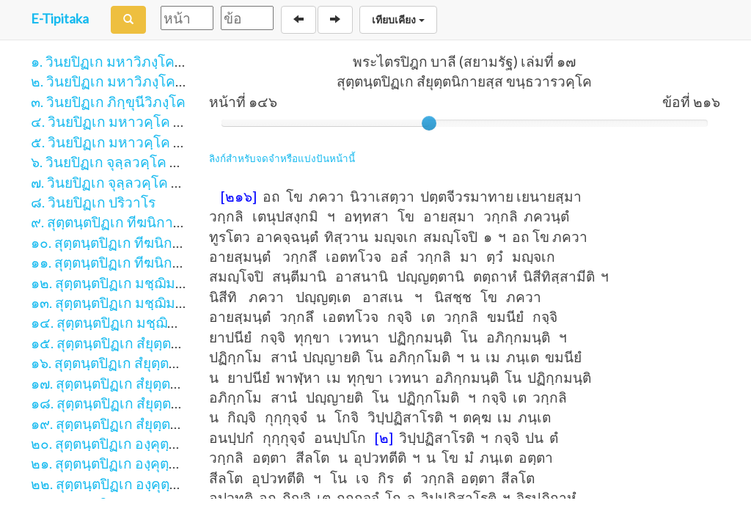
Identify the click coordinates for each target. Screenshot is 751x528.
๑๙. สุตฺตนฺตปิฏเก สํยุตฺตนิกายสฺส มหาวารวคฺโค (170, 423)
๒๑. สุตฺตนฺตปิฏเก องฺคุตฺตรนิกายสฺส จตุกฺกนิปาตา (174, 463)
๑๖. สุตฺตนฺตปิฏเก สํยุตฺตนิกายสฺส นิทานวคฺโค (163, 362)
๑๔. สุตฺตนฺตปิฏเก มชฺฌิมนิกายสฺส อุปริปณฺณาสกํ (174, 322)
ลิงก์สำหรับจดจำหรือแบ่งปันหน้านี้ (282, 158)
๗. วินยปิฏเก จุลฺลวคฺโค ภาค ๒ (120, 182)
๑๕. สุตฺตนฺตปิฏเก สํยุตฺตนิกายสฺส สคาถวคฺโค (163, 342)
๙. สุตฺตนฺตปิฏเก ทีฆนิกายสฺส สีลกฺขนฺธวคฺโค (160, 221)
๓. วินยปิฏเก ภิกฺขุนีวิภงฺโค (108, 101)
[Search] (128, 20)
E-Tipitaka (60, 18)
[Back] (298, 20)
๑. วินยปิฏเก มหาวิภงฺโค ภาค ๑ (123, 61)
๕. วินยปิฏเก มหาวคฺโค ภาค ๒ (122, 141)
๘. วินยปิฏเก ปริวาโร (93, 202)
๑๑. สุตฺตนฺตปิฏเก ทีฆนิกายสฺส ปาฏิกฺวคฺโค (155, 262)
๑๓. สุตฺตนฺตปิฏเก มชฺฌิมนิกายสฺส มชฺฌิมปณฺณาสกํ (181, 302)
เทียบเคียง (398, 19)
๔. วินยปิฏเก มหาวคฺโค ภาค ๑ (121, 121)
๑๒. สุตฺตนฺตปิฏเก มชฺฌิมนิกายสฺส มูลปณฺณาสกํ (170, 282)
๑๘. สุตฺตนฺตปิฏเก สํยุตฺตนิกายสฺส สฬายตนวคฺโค (172, 403)
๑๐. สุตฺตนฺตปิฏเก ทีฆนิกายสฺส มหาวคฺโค (151, 242)
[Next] (335, 20)
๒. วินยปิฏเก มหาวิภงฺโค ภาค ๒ (124, 81)
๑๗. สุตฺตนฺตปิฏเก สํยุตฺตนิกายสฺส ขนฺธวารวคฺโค (171, 383)
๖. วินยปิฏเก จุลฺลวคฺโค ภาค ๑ (119, 161)
